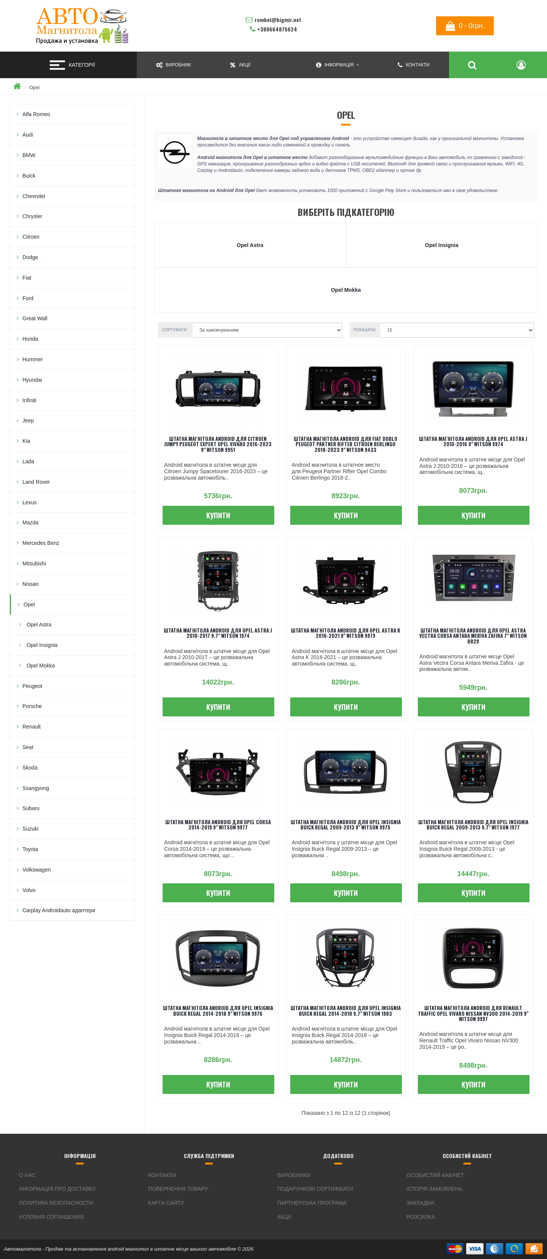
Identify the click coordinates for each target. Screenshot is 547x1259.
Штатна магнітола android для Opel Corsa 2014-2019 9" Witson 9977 (218, 824)
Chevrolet (33, 196)
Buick (28, 176)
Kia (26, 441)
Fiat (26, 278)
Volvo (28, 890)
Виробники (293, 1175)
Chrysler (32, 216)
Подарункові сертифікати (315, 1189)
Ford (27, 298)
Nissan (30, 584)
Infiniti (29, 400)
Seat (27, 747)
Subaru (31, 808)
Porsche (32, 706)
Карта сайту (166, 1203)
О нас (27, 1175)
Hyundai (32, 380)
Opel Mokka (40, 666)
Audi (27, 135)
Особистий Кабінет (435, 1175)
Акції (284, 1217)
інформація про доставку (57, 1189)
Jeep (28, 420)
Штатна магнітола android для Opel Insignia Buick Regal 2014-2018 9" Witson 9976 (218, 1010)
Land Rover (36, 482)
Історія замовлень (434, 1189)
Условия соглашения (51, 1217)
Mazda (30, 522)
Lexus (29, 502)
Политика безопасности (56, 1203)
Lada (28, 461)
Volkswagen (36, 870)
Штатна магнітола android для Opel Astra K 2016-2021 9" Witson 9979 (345, 632)
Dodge (30, 257)
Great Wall (34, 318)
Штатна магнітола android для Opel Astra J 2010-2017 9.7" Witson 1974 (218, 632)
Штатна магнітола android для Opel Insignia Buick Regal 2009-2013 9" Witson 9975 (346, 824)
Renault (31, 727)
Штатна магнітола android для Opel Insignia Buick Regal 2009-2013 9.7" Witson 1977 (473, 824)
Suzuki (30, 829)
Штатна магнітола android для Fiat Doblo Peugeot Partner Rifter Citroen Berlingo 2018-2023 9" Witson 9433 (345, 444)
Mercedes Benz (40, 543)
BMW (28, 155)
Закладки (420, 1203)
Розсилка (420, 1217)
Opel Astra (38, 625)
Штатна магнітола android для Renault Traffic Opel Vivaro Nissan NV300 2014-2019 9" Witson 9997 (473, 1013)
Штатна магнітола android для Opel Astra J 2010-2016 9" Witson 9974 (473, 441)
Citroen (31, 237)
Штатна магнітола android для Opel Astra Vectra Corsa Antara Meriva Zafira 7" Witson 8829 (473, 635)
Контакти (162, 1175)
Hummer (32, 359)
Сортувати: (175, 329)
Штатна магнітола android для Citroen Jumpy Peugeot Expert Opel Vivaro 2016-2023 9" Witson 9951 (218, 444)
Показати (364, 329)
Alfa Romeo (36, 114)
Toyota (30, 849)
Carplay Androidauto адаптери (58, 910)
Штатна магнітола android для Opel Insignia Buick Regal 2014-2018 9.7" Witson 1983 (346, 1010)
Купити (218, 515)
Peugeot (32, 686)
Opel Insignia (41, 645)
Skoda (30, 768)
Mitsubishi (34, 563)
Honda (30, 339)
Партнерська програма (311, 1203)
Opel (34, 87)
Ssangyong (35, 788)
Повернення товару (178, 1189)
